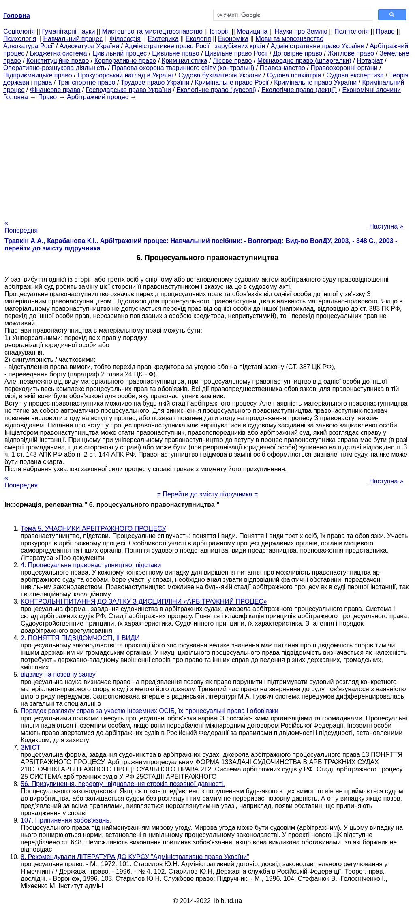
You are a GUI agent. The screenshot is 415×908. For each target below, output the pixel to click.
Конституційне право (57, 60)
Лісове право (232, 60)
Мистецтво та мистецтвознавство (152, 31)
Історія (220, 31)
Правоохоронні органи (343, 67)
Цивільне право (175, 53)
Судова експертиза (355, 75)
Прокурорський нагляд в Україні (125, 75)
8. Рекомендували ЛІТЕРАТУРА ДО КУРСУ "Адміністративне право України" (135, 856)
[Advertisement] (207, 157)
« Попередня (21, 227)
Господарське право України (128, 89)
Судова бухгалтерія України (220, 75)
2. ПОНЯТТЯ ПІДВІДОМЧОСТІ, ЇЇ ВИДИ (80, 638)
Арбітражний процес (97, 97)
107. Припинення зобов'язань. (66, 820)
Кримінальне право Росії (232, 82)
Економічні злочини (371, 89)
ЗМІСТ (30, 747)
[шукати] (292, 15)
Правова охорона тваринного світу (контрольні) (182, 67)
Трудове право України (155, 82)
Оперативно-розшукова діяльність (54, 67)
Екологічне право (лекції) (299, 89)
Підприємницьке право (37, 75)
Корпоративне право (125, 60)
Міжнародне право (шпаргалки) (304, 60)
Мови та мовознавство (289, 38)
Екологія (198, 38)
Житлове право (351, 53)
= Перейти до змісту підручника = (207, 494)
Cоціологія (19, 31)
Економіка (233, 38)
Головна (15, 97)
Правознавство (282, 67)
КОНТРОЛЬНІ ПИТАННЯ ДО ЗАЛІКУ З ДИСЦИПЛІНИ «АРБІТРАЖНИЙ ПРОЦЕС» (144, 601)
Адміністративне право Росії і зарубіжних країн (194, 46)
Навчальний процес (73, 38)
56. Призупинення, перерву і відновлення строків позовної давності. (123, 783)
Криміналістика (185, 60)
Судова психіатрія (294, 75)
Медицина (252, 31)
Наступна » (386, 226)
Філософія (125, 38)
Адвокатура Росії (28, 46)
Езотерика (163, 38)
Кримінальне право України (315, 82)
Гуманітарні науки (68, 31)
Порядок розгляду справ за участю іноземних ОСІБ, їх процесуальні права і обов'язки (149, 710)
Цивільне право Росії (236, 53)
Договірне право (297, 53)
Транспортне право (87, 82)
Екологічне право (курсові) (216, 89)
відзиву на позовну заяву (58, 674)
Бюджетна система (58, 53)
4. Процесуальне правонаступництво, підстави (91, 565)
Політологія (351, 31)
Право (385, 31)
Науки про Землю (300, 31)
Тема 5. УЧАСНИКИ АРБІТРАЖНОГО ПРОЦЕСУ (93, 528)
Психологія (19, 38)
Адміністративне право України (317, 46)
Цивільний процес (119, 53)
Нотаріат (370, 60)
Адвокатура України (89, 46)
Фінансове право (55, 89)
